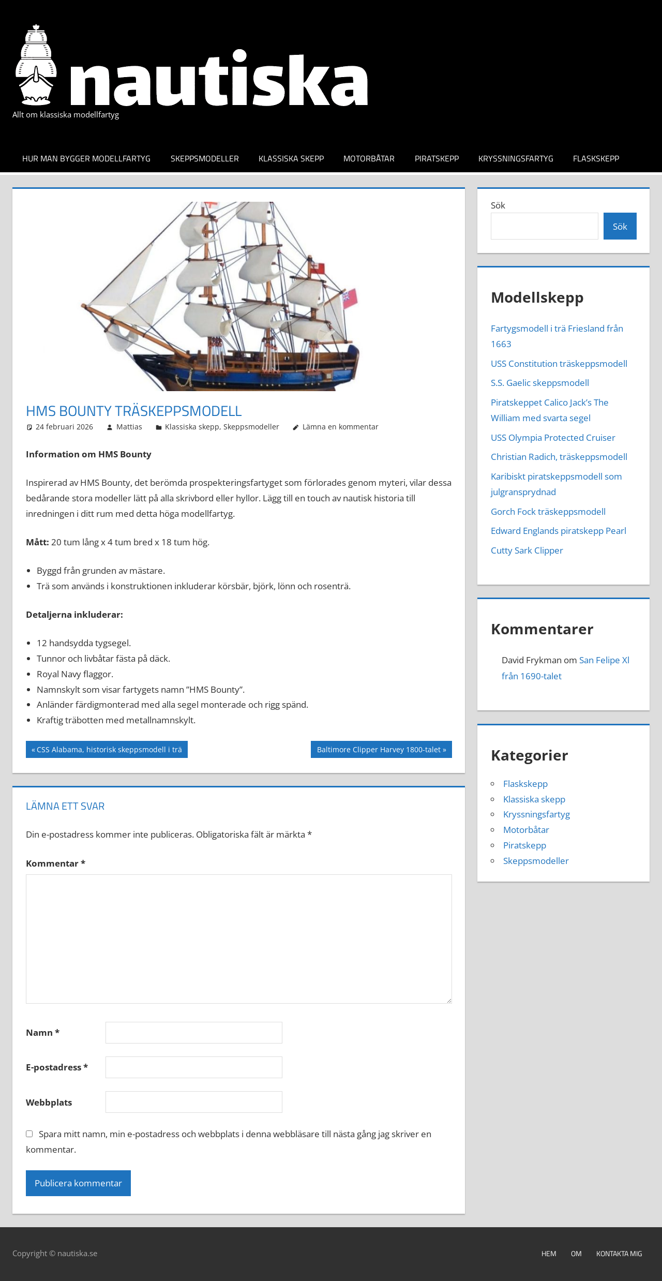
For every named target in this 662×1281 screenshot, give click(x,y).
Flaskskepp (596, 158)
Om (576, 1253)
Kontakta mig (619, 1253)
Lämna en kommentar (341, 426)
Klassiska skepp (291, 158)
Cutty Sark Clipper (527, 550)
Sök (498, 205)
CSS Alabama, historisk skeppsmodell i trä (109, 750)
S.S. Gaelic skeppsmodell (540, 383)
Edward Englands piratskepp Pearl (558, 531)
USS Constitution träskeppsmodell (559, 363)
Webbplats (49, 1102)
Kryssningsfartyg (515, 158)
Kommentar (55, 863)
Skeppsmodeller (205, 158)
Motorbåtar (369, 158)
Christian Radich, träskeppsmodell (559, 457)
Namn (42, 1032)
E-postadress (57, 1067)
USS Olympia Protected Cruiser (553, 437)
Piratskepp (437, 158)
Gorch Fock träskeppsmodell (548, 511)
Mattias (129, 426)
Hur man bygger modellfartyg (86, 158)
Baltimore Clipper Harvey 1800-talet (379, 750)
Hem (548, 1253)
